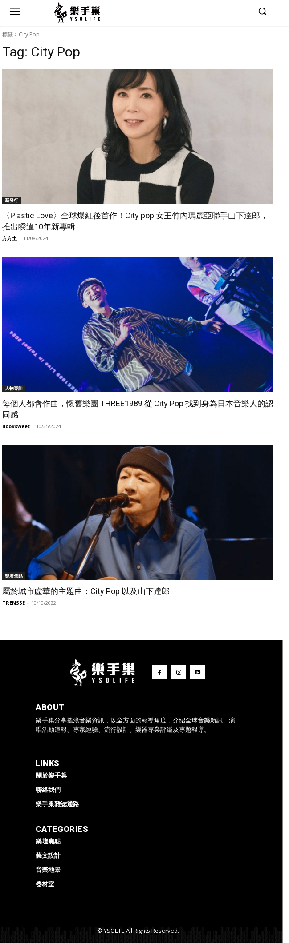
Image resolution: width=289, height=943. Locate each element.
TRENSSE (13, 602)
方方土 (9, 238)
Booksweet (16, 426)
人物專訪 (14, 388)
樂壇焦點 (14, 576)
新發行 (11, 200)
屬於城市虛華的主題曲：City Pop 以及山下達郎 (86, 591)
